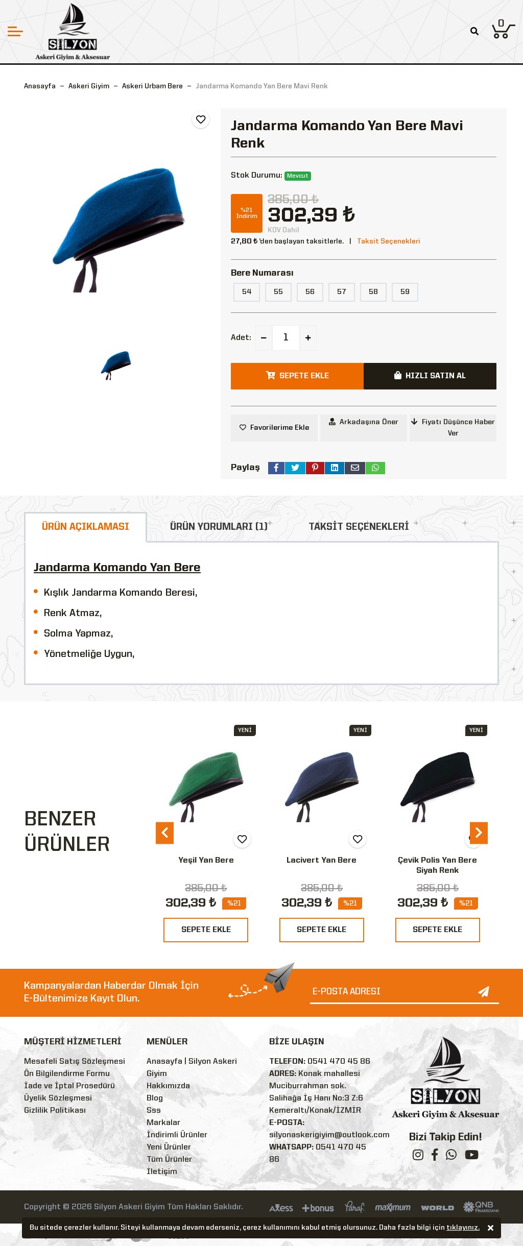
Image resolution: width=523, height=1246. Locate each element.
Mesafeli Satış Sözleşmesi (74, 1062)
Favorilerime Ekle (279, 427)
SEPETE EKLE (206, 930)
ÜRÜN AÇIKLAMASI (85, 527)
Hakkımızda (168, 1086)
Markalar (163, 1123)
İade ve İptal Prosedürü (69, 1086)
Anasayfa (40, 86)
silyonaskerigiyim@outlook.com (329, 1135)
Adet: (241, 338)
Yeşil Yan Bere (206, 861)
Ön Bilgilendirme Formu (67, 1074)
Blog (155, 1098)
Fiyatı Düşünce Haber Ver (453, 427)
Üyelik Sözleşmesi (58, 1098)
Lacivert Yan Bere (321, 861)
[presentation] (165, 833)
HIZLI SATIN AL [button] (430, 375)
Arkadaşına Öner (363, 422)
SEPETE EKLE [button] (297, 375)
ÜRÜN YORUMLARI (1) (219, 527)
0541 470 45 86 (338, 1062)
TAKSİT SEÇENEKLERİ (358, 527)
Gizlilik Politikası (55, 1111)
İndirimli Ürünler (177, 1135)
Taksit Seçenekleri (388, 241)
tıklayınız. (463, 1228)
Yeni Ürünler (169, 1147)
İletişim (162, 1172)
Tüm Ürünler (169, 1160)
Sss (154, 1111)
